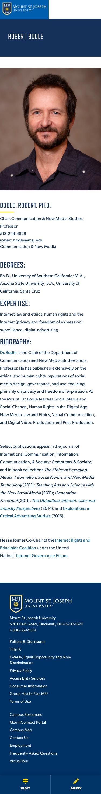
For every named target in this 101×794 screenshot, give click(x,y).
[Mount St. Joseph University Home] (24, 9)
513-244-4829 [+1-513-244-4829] (13, 233)
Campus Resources (26, 714)
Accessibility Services (27, 678)
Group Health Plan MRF (29, 693)
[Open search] (76, 9)
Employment (20, 745)
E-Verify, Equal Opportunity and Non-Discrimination (40, 659)
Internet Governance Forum (42, 555)
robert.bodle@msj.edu (21, 240)
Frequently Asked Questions (33, 752)
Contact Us (19, 737)
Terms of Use (20, 701)
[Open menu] (91, 9)
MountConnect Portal (28, 722)
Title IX (15, 649)
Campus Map (21, 729)
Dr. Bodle (8, 352)
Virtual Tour (19, 760)
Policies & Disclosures (27, 641)
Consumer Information (28, 685)
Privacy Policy (21, 670)
